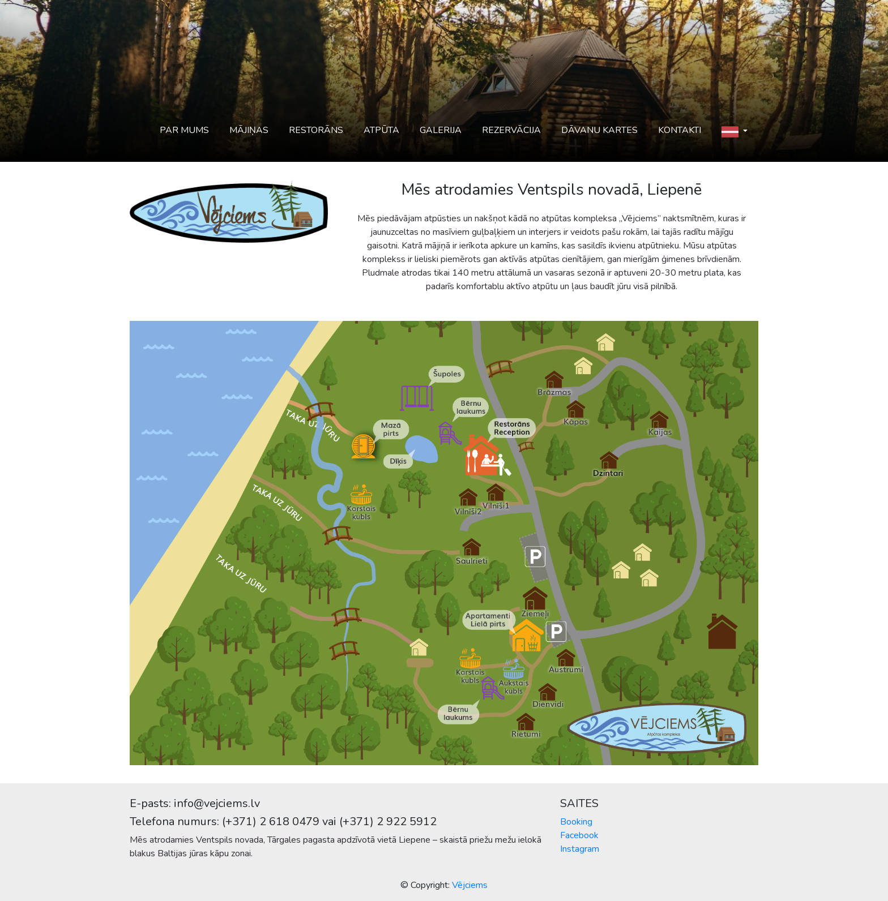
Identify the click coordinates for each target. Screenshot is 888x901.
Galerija (441, 130)
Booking (576, 822)
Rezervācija (511, 130)
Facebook (579, 835)
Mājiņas (248, 130)
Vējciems (470, 885)
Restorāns (316, 130)
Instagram (579, 849)
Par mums (184, 130)
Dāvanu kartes (599, 130)
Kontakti (679, 130)
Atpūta (381, 130)
